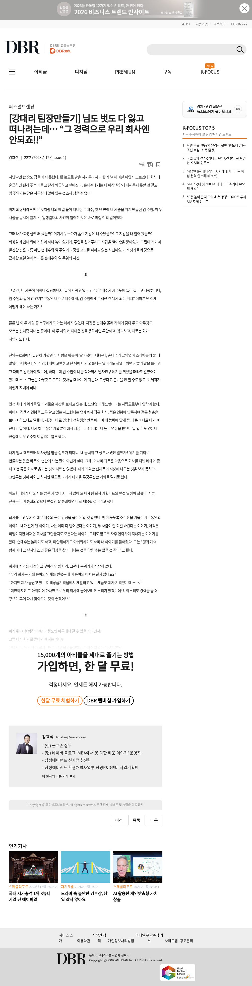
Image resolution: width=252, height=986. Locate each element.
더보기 (142, 164)
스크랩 (158, 164)
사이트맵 (171, 940)
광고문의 (186, 940)
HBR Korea (239, 24)
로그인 (185, 24)
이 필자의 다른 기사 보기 (58, 776)
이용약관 (83, 940)
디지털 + (83, 71)
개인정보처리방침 (121, 940)
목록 (136, 820)
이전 (119, 820)
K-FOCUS (210, 71)
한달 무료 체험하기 (60, 700)
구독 (167, 71)
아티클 (40, 71)
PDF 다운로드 (150, 164)
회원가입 (202, 24)
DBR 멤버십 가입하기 (108, 700)
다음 (154, 820)
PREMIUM (125, 71)
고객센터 (219, 24)
